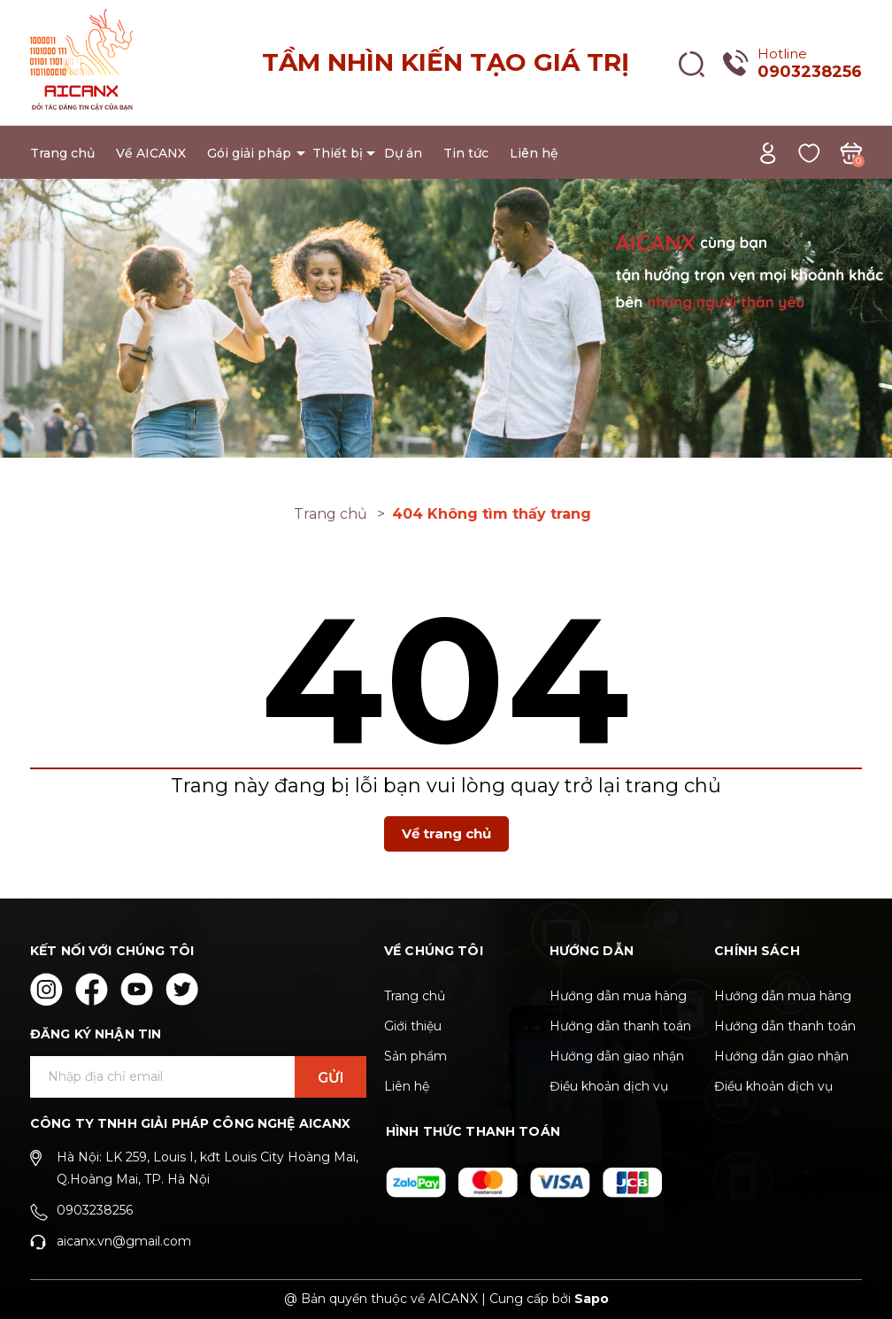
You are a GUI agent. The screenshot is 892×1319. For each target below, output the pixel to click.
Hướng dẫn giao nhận (617, 1056)
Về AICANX (151, 153)
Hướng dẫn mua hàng (618, 996)
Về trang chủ (446, 833)
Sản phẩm (415, 1056)
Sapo (591, 1299)
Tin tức (465, 153)
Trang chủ (62, 153)
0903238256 (809, 71)
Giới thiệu (413, 1026)
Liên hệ (534, 153)
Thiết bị (337, 153)
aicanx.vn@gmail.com (124, 1241)
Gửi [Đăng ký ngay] (331, 1077)
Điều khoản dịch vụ (609, 1086)
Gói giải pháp (249, 153)
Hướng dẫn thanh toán (620, 1026)
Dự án (403, 153)
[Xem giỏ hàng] (851, 151)
